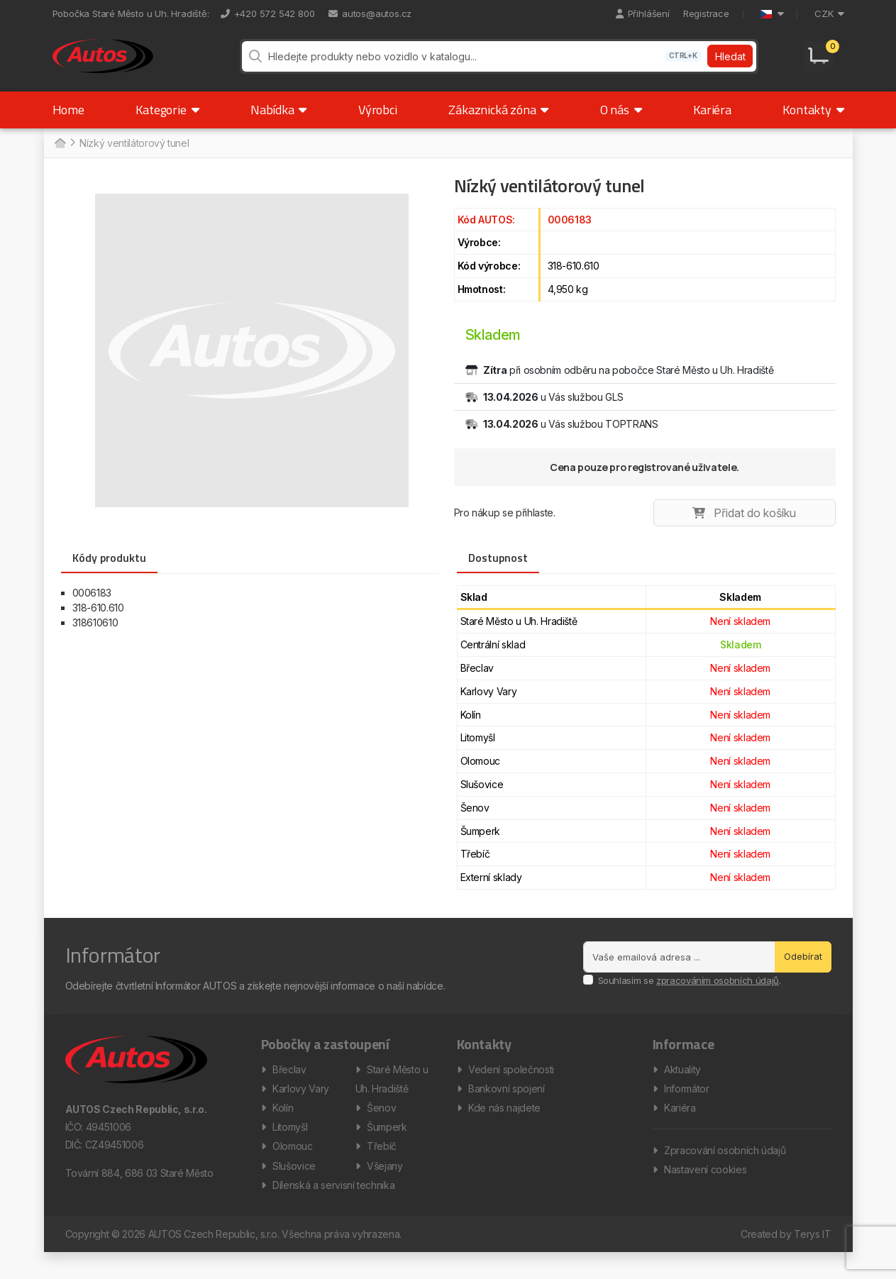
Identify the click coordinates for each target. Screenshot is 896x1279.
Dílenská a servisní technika (333, 1211)
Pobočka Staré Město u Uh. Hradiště (129, 13)
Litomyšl (289, 1147)
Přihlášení (643, 13)
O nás (621, 122)
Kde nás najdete (504, 1125)
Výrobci (377, 122)
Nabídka (278, 122)
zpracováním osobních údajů (717, 993)
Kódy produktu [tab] (109, 570)
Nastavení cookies (705, 1191)
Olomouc (292, 1168)
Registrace (706, 13)
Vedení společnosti (511, 1083)
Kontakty (813, 122)
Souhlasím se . (689, 993)
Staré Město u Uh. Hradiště (391, 1093)
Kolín (282, 1125)
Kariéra (712, 122)
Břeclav (289, 1083)
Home (68, 122)
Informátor (686, 1104)
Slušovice (294, 1189)
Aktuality (682, 1083)
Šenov (381, 1125)
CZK (829, 13)
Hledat (729, 63)
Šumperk (387, 1147)
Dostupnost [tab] (498, 570)
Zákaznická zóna (498, 122)
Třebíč (382, 1168)
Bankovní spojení (506, 1104)
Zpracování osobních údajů (724, 1170)
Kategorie (167, 122)
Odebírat (803, 969)
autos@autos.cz (369, 13)
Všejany (385, 1189)
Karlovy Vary (300, 1104)
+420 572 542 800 (268, 13)
